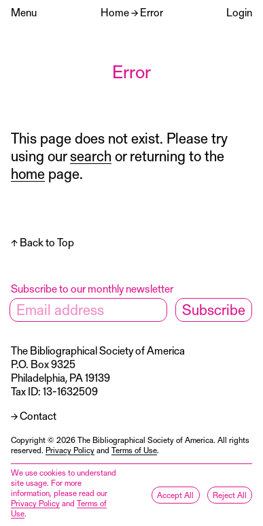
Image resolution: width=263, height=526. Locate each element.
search (90, 155)
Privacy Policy (70, 449)
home (28, 173)
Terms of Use (134, 449)
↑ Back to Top (42, 242)
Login (239, 12)
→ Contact (33, 415)
